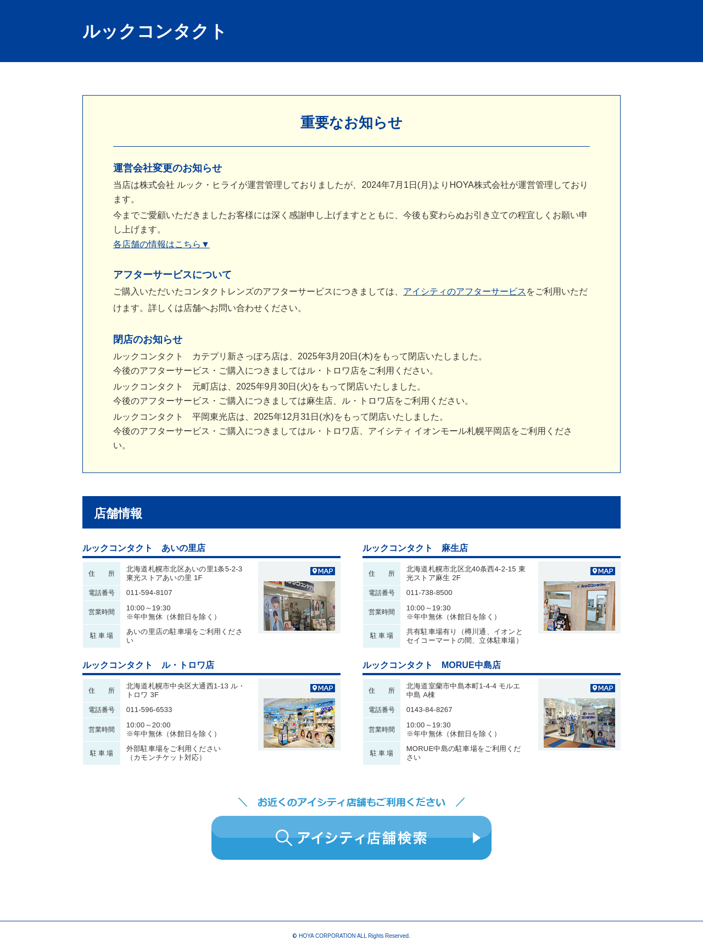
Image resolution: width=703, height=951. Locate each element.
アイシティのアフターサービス (464, 291)
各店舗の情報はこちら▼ (161, 244)
